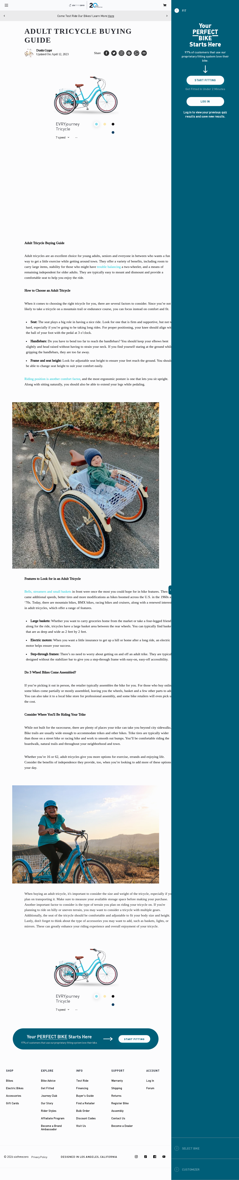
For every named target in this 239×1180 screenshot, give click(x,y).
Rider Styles (48, 1110)
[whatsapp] (136, 53)
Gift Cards (12, 1103)
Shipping (116, 1088)
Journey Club (49, 1095)
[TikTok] (145, 1156)
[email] (144, 53)
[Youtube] (163, 1156)
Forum (150, 1088)
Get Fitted (47, 1088)
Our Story (47, 1103)
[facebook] (106, 53)
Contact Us (118, 1118)
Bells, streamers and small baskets (47, 591)
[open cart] (165, 5)
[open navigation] (6, 5)
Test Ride (82, 1080)
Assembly (117, 1110)
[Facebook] (154, 1156)
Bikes (9, 1080)
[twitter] (114, 53)
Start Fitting (134, 1039)
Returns (116, 1095)
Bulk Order (83, 1110)
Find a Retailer (85, 1103)
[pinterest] (129, 53)
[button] (62, 137)
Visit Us (81, 1125)
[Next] (166, 16)
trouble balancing (109, 267)
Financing (82, 1088)
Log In (150, 1080)
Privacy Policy (39, 1157)
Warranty (117, 1080)
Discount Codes (86, 1118)
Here (111, 16)
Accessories (13, 1095)
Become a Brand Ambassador (51, 1127)
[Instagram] (136, 1156)
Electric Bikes (15, 1088)
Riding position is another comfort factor (52, 379)
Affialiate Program (52, 1118)
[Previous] (4, 16)
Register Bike (120, 1103)
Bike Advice (48, 1080)
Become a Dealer (122, 1125)
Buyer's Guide (85, 1095)
